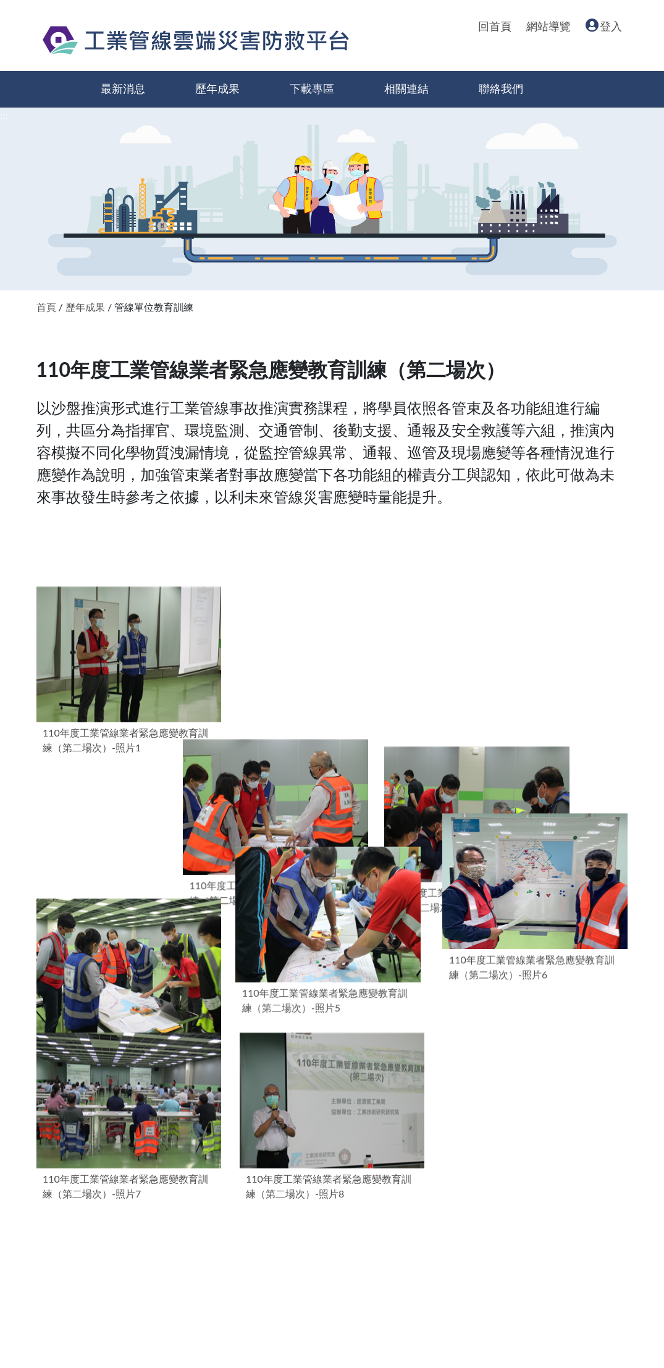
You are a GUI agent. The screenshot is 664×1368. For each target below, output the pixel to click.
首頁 (46, 307)
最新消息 (123, 89)
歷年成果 (217, 89)
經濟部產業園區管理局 (135, 1266)
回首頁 (494, 26)
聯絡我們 (501, 89)
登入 (604, 26)
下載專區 (312, 89)
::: (3, 115)
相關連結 (406, 89)
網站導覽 (548, 26)
